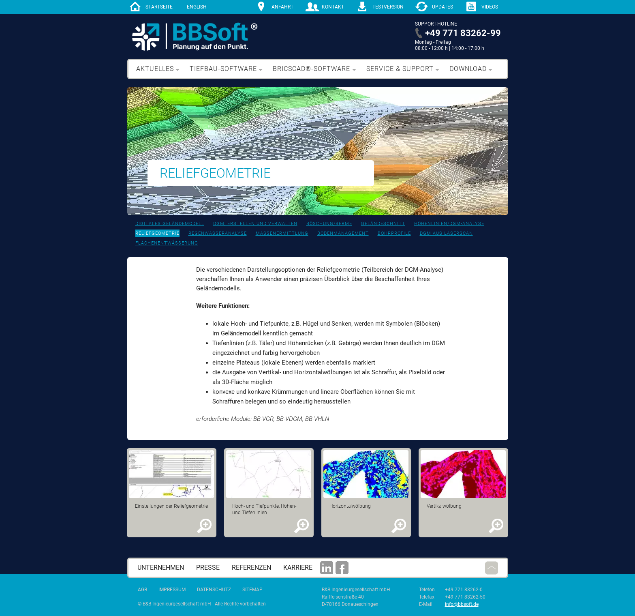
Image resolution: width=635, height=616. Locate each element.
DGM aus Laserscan (446, 233)
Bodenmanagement (343, 233)
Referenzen (251, 567)
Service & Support (400, 69)
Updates (442, 7)
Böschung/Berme (329, 223)
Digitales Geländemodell (169, 223)
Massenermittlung (282, 233)
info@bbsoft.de (462, 604)
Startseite (159, 7)
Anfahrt (282, 7)
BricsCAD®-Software (311, 69)
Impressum (172, 589)
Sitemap (252, 589)
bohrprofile (394, 233)
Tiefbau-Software (223, 69)
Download (468, 69)
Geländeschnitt (383, 223)
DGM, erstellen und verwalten (255, 223)
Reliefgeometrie (157, 233)
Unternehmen (160, 567)
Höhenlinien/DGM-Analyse (449, 223)
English (197, 7)
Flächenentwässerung (166, 243)
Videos (489, 7)
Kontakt (333, 7)
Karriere (297, 567)
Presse (208, 567)
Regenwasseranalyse (217, 233)
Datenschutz (214, 589)
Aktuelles (155, 69)
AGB (142, 589)
